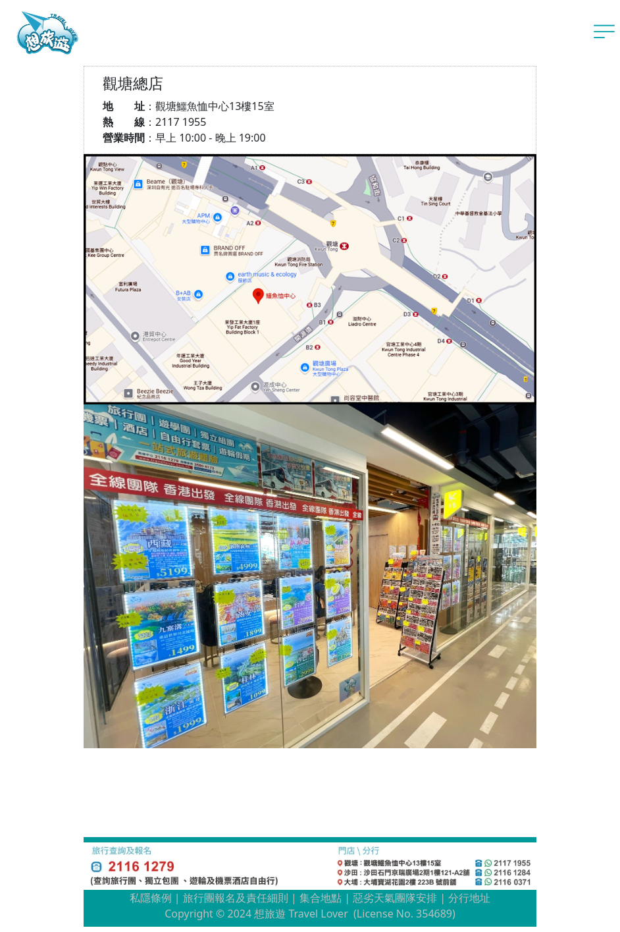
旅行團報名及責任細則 (235, 898)
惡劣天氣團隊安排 (395, 898)
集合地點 (320, 898)
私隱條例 (151, 898)
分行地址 (469, 898)
